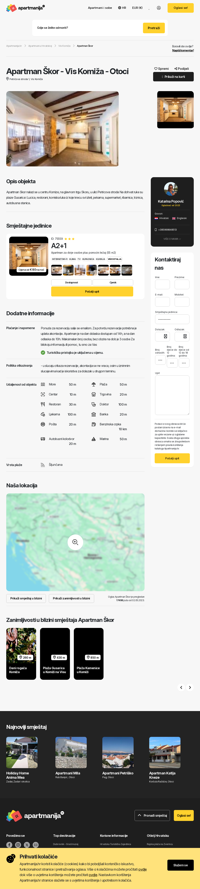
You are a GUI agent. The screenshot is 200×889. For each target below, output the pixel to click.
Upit (157, 373)
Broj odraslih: (160, 349)
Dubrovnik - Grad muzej (65, 844)
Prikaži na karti (173, 77)
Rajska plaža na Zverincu (160, 844)
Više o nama (172, 238)
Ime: (157, 277)
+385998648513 (166, 229)
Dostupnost (71, 282)
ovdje (142, 869)
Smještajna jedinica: (166, 312)
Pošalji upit (92, 291)
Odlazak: (180, 329)
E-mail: (159, 294)
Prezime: (180, 277)
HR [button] (122, 8)
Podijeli (181, 69)
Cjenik (113, 282)
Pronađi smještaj (152, 815)
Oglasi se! (181, 8)
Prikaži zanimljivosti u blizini (71, 598)
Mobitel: (179, 294)
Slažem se (180, 865)
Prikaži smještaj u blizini (26, 598)
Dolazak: (160, 329)
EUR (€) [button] (137, 8)
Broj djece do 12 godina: (172, 351)
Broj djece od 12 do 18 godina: (184, 351)
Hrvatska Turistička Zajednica (115, 844)
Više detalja (114, 259)
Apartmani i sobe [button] (100, 8)
